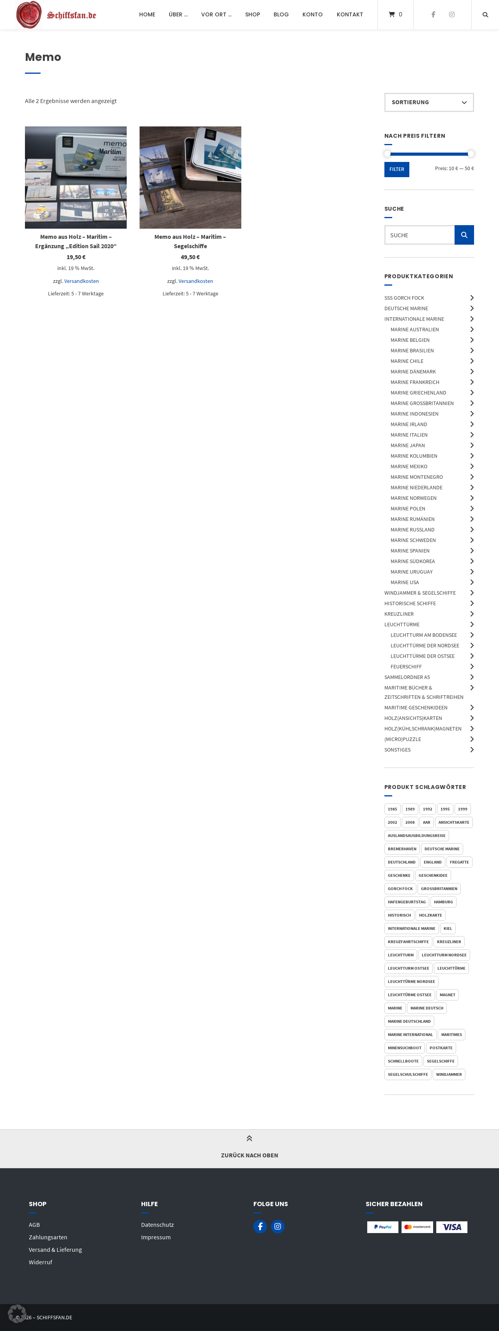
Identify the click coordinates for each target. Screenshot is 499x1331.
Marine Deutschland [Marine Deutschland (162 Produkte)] (409, 1021)
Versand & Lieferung (55, 1249)
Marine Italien (409, 434)
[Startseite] (56, 14)
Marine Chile (407, 360)
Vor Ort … (216, 14)
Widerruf (40, 1262)
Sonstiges (397, 749)
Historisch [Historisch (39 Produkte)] (399, 915)
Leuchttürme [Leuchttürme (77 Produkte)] (451, 968)
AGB (34, 1224)
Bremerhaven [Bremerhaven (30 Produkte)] (402, 848)
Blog (281, 14)
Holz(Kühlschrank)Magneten (423, 728)
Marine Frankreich (415, 382)
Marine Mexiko (409, 466)
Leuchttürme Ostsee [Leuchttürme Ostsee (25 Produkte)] (410, 994)
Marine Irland (409, 424)
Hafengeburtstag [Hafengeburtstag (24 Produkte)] (407, 902)
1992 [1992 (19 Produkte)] (427, 809)
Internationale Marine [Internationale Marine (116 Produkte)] (411, 928)
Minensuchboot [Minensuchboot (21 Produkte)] (404, 1047)
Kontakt (350, 14)
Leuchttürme (401, 624)
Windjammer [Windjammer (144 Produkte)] (449, 1074)
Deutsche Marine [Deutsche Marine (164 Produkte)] (442, 848)
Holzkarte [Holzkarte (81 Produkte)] (430, 915)
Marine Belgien (410, 339)
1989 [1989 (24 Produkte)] (410, 809)
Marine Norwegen (414, 497)
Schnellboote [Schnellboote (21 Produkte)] (403, 1061)
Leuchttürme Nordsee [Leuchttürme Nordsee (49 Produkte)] (411, 981)
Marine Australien (415, 329)
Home (147, 14)
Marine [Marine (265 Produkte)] (395, 1008)
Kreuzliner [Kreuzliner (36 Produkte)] (449, 941)
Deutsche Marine (406, 308)
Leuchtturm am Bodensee (424, 634)
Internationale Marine (414, 318)
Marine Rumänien (413, 518)
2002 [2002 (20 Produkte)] (392, 822)
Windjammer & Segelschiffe (420, 592)
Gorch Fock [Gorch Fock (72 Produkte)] (400, 888)
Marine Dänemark (413, 371)
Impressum (156, 1237)
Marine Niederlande (416, 487)
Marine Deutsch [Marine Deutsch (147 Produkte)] (427, 1008)
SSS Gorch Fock (404, 297)
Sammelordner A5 (407, 677)
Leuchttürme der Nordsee (425, 645)
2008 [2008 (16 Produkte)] (410, 822)
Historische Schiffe (410, 603)
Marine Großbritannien (422, 403)
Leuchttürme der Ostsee (423, 655)
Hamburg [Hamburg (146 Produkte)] (443, 902)
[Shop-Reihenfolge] (429, 102)
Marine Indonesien (415, 413)
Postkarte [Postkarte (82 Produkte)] (441, 1047)
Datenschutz (157, 1224)
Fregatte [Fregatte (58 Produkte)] (459, 862)
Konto (313, 14)
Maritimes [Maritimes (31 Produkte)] (451, 1034)
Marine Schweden (413, 540)
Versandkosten (81, 280)
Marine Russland (413, 529)
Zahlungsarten (48, 1237)
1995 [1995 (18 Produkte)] (445, 809)
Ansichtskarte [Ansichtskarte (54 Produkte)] (454, 822)
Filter (396, 169)
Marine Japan (408, 445)
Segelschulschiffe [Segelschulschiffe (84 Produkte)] (408, 1074)
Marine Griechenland (418, 392)
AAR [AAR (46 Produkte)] (426, 822)
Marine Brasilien (412, 350)
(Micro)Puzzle (402, 739)
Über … (178, 14)
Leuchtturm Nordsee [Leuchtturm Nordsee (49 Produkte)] (444, 955)
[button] (17, 1314)
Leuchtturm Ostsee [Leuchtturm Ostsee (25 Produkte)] (408, 968)
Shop (252, 14)
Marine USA (405, 582)
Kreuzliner (399, 613)
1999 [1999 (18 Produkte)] (462, 809)
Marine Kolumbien (414, 455)
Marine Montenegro (417, 476)
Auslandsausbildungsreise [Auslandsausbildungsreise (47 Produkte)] (417, 835)
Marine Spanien (410, 550)
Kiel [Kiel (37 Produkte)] (448, 928)
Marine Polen (408, 508)
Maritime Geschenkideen (416, 707)
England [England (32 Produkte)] (433, 862)
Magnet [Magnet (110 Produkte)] (447, 994)
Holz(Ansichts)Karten (413, 717)
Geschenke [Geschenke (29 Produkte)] (399, 875)
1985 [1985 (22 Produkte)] (392, 809)
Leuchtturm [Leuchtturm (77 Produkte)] (401, 955)
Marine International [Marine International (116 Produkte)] (410, 1034)
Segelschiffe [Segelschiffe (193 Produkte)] (441, 1061)
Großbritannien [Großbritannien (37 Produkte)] (439, 888)
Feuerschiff (406, 666)
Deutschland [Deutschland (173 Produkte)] (402, 862)
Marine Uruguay (412, 571)
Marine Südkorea (413, 561)
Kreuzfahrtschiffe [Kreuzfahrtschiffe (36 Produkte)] (408, 941)
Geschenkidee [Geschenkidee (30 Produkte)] (433, 875)
